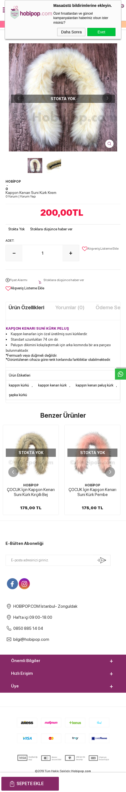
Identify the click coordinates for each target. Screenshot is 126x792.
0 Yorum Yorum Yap (21, 196)
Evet (101, 32)
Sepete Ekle (30, 783)
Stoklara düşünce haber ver (51, 229)
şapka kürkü (18, 395)
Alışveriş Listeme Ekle (100, 249)
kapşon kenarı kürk (52, 385)
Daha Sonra (71, 32)
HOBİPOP (31, 485)
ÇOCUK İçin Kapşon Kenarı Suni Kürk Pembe (92, 492)
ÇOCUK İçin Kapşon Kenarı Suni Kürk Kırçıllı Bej (31, 492)
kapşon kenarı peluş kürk (94, 385)
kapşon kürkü (19, 385)
